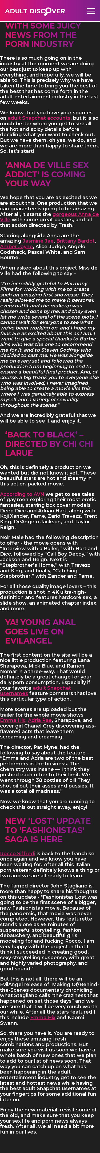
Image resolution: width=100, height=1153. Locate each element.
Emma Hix (12, 720)
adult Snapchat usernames (35, 691)
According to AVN (22, 494)
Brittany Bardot (75, 241)
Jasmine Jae (38, 241)
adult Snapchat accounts (39, 118)
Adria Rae (40, 720)
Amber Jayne (16, 247)
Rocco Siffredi (17, 854)
